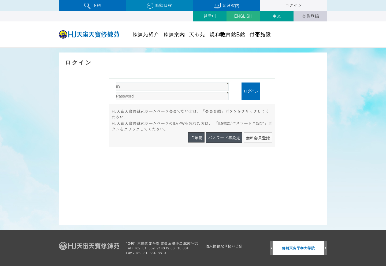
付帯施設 (260, 34)
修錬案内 (174, 34)
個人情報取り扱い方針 (224, 246)
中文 (277, 16)
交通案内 (226, 5)
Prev (271, 248)
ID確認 (196, 137)
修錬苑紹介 (145, 34)
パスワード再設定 (224, 137)
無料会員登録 (258, 137)
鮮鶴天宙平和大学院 (298, 247)
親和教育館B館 (227, 34)
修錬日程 (159, 5)
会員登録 (310, 16)
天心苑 (197, 34)
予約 (92, 5)
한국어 (209, 16)
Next (325, 248)
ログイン (293, 5)
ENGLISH (243, 16)
